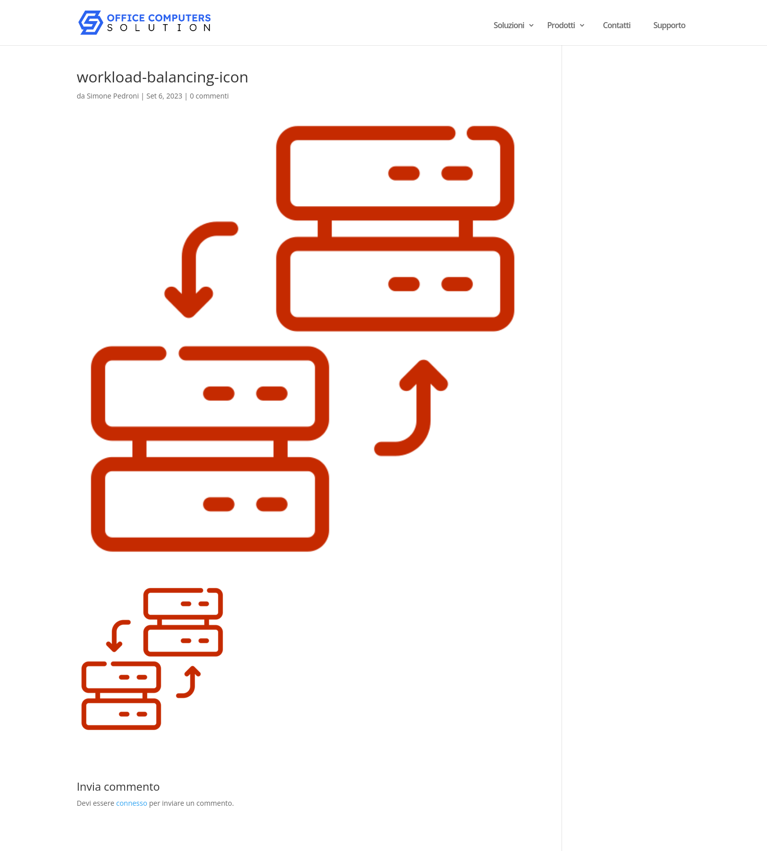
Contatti (616, 25)
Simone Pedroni (113, 96)
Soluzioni (509, 26)
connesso (131, 803)
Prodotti (561, 26)
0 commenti (209, 96)
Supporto (669, 25)
